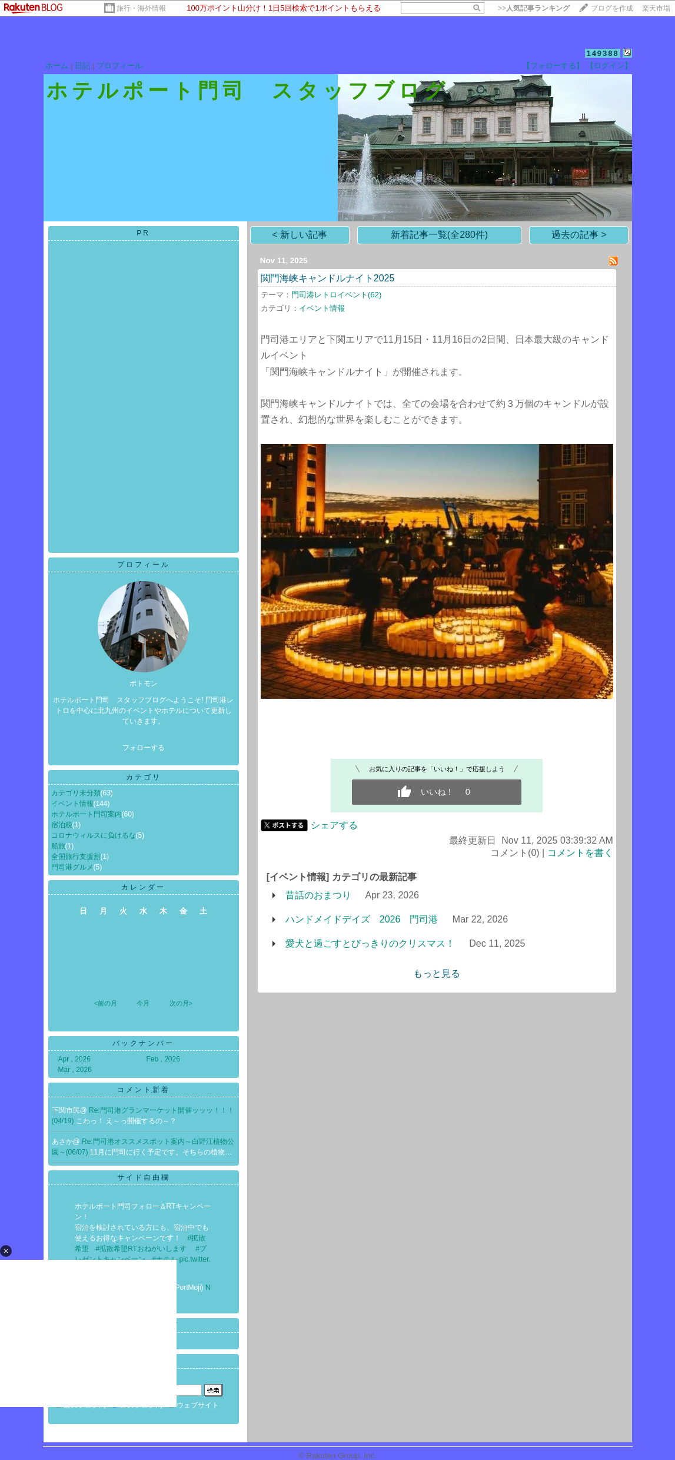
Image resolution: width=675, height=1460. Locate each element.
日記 (82, 65)
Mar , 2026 (75, 1070)
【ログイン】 (609, 65)
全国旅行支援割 (76, 856)
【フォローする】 (553, 65)
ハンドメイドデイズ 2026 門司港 (361, 919)
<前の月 (105, 1003)
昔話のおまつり (318, 895)
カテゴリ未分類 (76, 793)
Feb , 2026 (163, 1059)
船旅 (58, 846)
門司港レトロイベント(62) (336, 294)
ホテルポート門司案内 (86, 814)
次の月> (180, 1003)
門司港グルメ (72, 867)
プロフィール (119, 65)
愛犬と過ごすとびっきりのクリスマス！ (370, 943)
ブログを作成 (612, 8)
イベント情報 (72, 803)
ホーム (56, 65)
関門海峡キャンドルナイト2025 (328, 278)
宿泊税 (61, 825)
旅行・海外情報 (141, 8)
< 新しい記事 (299, 235)
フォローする (143, 748)
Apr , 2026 (74, 1059)
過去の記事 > (579, 235)
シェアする (334, 825)
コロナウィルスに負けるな (93, 835)
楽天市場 (656, 8)
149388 (602, 53)
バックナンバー (143, 1043)
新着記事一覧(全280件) (439, 235)
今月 (143, 1003)
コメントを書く (580, 853)
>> (534, 8)
